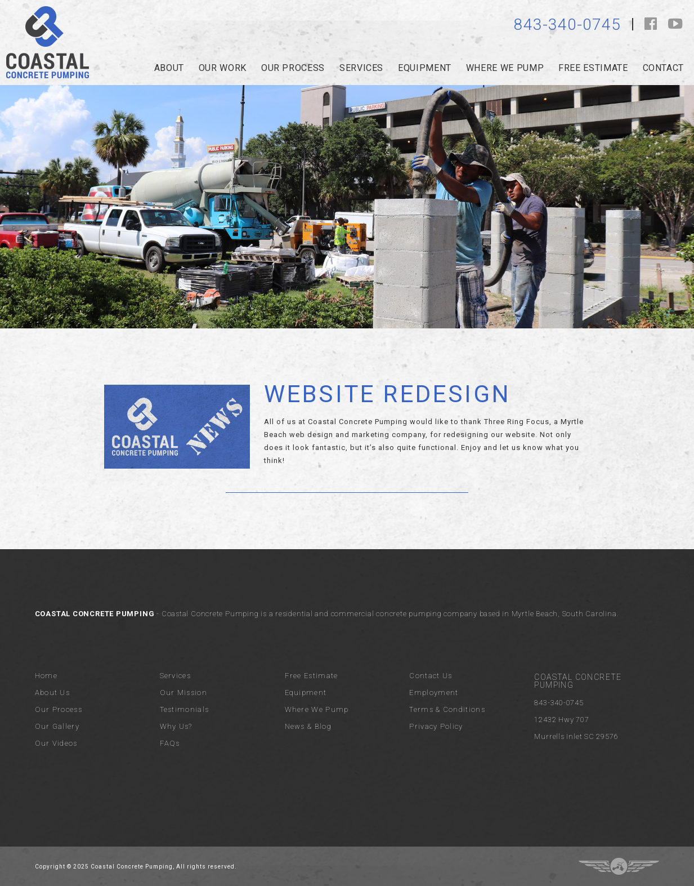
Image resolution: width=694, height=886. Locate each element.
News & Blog (308, 726)
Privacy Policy (436, 726)
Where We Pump (317, 709)
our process (293, 68)
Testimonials (184, 709)
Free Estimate (593, 68)
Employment (433, 692)
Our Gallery (57, 726)
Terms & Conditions (447, 709)
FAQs (170, 743)
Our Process (58, 709)
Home (46, 675)
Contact (663, 68)
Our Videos (56, 743)
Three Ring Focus (619, 866)
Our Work (223, 68)
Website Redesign (387, 394)
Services (175, 675)
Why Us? (176, 726)
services (361, 68)
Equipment (424, 68)
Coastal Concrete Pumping (47, 42)
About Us (52, 692)
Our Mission (183, 692)
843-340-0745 (567, 24)
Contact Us (430, 675)
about (169, 68)
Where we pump (505, 68)
